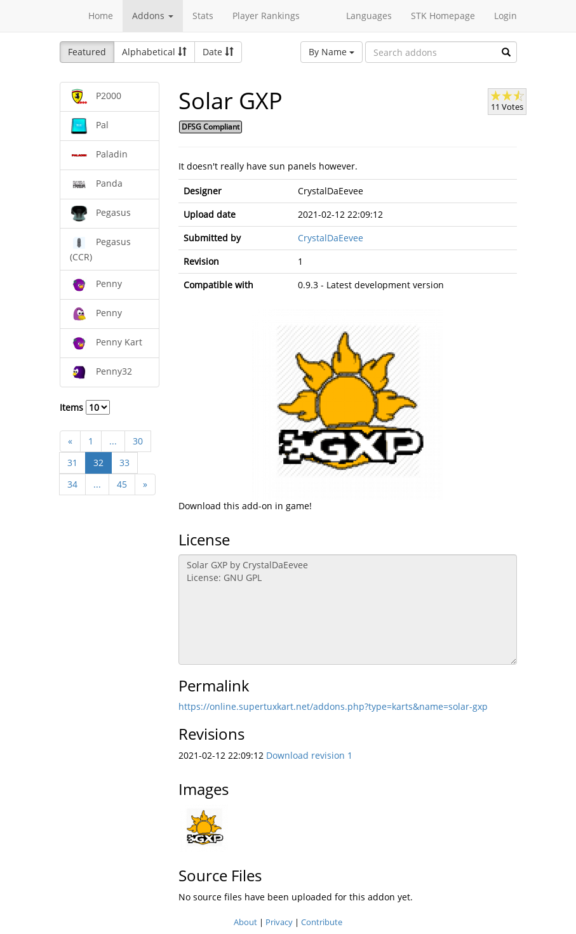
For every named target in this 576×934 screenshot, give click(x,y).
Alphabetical (154, 52)
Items (85, 407)
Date (218, 52)
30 (138, 441)
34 (72, 484)
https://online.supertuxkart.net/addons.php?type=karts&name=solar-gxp (333, 706)
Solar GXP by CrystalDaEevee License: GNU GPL (347, 609)
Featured (87, 52)
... (113, 441)
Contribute (321, 922)
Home (100, 16)
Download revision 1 (309, 755)
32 (98, 463)
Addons (152, 16)
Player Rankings (266, 16)
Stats (202, 16)
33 (124, 463)
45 (122, 484)
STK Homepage (443, 16)
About (245, 922)
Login (505, 16)
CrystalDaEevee (330, 238)
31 (72, 463)
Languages (369, 16)
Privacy (279, 922)
